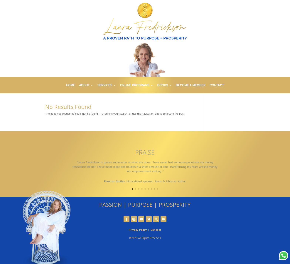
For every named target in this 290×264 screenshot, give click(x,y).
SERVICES (104, 85)
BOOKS (162, 85)
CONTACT (217, 85)
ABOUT (84, 85)
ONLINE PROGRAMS (134, 85)
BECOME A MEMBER (191, 85)
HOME (70, 85)
